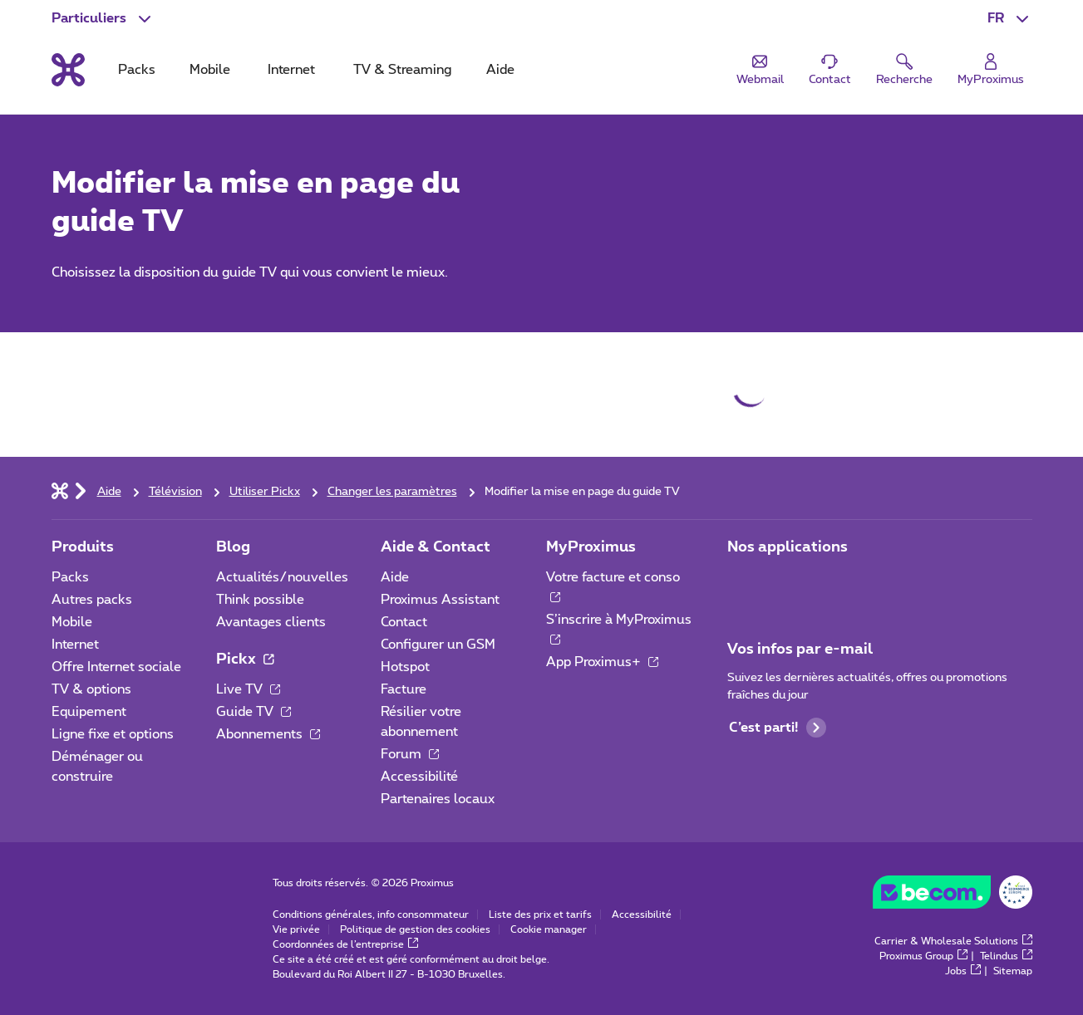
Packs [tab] (136, 69)
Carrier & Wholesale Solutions (953, 941)
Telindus (1006, 956)
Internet (75, 644)
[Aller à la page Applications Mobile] (742, 582)
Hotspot (405, 667)
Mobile (72, 622)
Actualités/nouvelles (282, 577)
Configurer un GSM (438, 644)
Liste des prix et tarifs (540, 914)
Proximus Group (923, 956)
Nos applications (787, 547)
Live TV (248, 689)
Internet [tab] (291, 69)
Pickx (244, 659)
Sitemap (1012, 971)
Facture (403, 689)
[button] (1009, 18)
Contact (404, 622)
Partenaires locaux (438, 799)
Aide (395, 577)
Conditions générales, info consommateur (371, 914)
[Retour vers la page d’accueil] (68, 70)
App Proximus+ (602, 662)
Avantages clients (271, 622)
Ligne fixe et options (113, 734)
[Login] (990, 70)
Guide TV (253, 711)
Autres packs (92, 599)
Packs (70, 577)
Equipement (89, 711)
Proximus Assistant (440, 599)
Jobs (963, 971)
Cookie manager (548, 929)
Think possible (260, 599)
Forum (410, 754)
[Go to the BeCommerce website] (952, 896)
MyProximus (591, 547)
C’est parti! (777, 728)
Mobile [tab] (210, 69)
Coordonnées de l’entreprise (345, 944)
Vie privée (296, 929)
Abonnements (268, 734)
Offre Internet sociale (116, 667)
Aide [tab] (500, 69)
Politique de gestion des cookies (415, 929)
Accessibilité (419, 776)
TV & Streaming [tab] (402, 69)
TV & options (91, 689)
